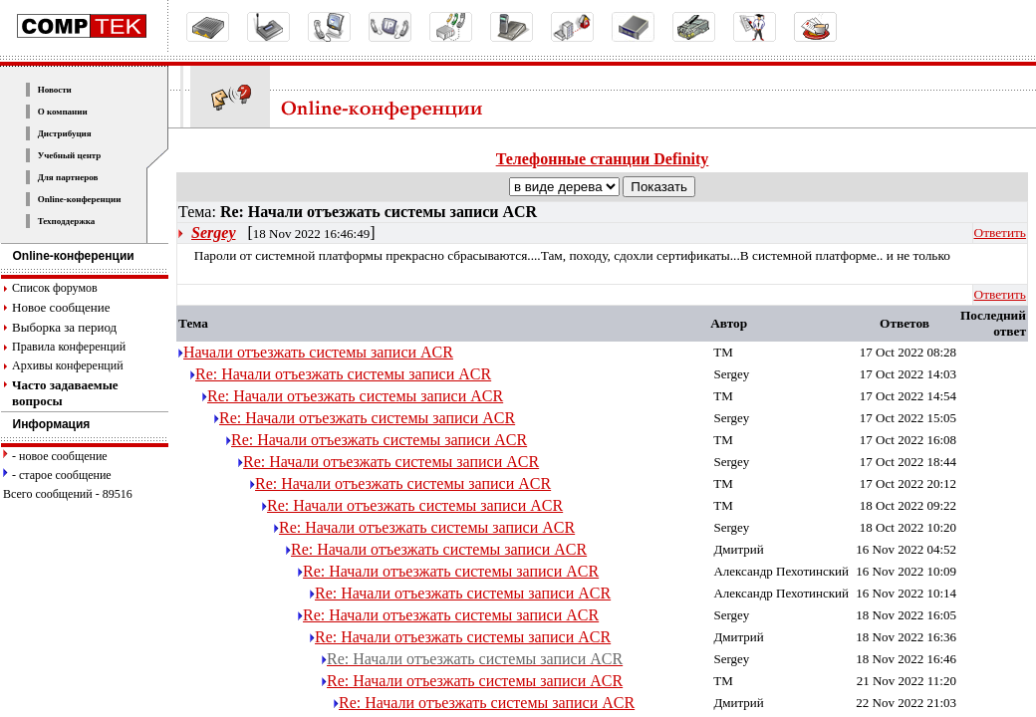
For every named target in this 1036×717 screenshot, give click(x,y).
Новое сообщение (61, 307)
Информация (46, 424)
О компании (63, 112)
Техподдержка (67, 221)
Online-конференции (80, 199)
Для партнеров (68, 177)
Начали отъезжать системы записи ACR (318, 352)
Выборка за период (64, 327)
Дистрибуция (65, 133)
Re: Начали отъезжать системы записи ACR (343, 373)
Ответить (1000, 232)
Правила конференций (69, 347)
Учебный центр (70, 155)
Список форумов (55, 288)
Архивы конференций (68, 365)
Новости (55, 90)
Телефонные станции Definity (602, 158)
